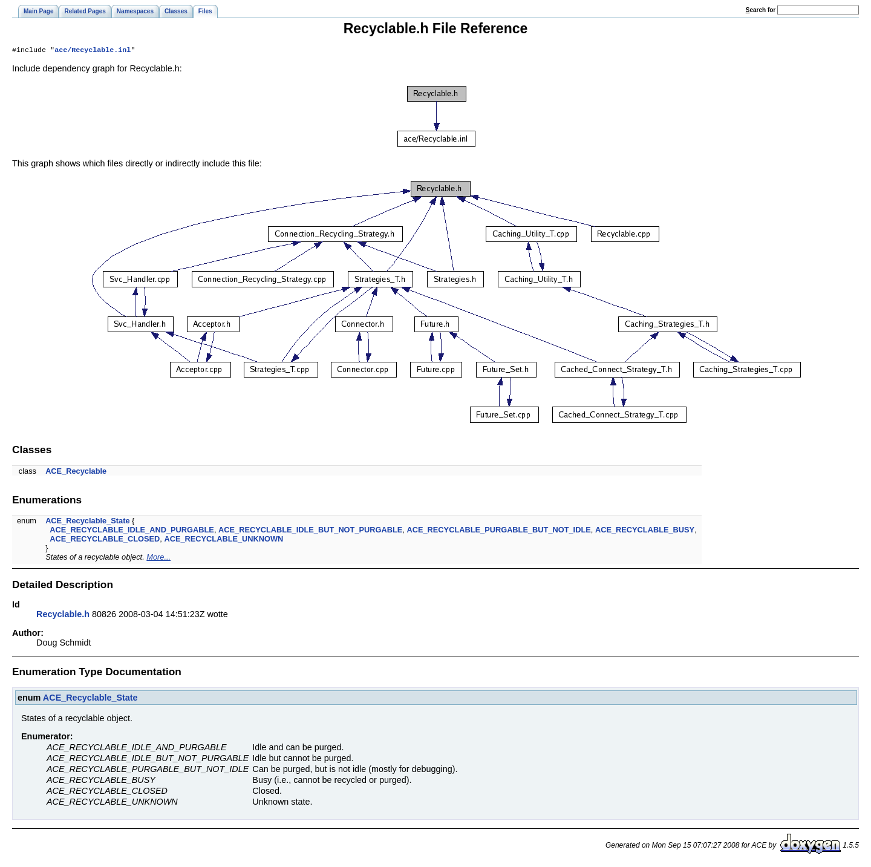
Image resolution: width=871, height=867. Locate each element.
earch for (760, 10)
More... (158, 558)
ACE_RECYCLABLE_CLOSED (105, 540)
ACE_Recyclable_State (87, 521)
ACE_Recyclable (75, 472)
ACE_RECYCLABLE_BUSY (644, 530)
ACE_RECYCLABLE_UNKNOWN (223, 540)
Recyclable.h (63, 615)
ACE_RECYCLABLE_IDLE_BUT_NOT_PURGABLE (310, 530)
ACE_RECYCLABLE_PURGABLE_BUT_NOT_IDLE (498, 530)
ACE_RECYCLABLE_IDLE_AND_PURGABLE (132, 530)
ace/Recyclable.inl (92, 51)
